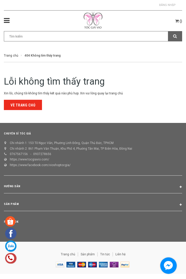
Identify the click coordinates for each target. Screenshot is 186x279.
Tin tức (105, 254)
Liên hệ (120, 254)
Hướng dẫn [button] (93, 187)
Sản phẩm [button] (93, 205)
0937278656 (42, 154)
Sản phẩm (88, 254)
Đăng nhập (167, 5)
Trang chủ (68, 254)
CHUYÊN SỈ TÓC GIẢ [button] (17, 133)
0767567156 (19, 154)
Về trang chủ (23, 105)
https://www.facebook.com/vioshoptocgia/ (40, 165)
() (178, 21)
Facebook (11, 221)
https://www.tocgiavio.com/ (29, 159)
